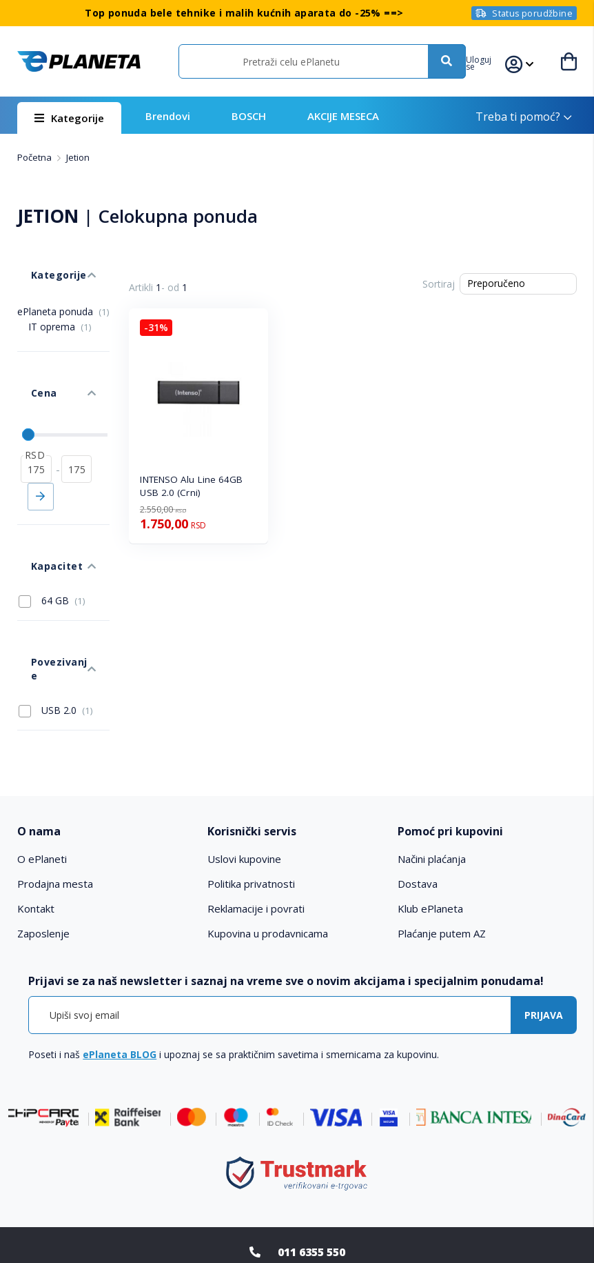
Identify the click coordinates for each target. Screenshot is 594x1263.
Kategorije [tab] (43, 261)
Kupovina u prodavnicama (267, 831)
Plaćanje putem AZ (442, 831)
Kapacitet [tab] (41, 504)
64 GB (52, 532)
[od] (36, 421)
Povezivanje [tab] (46, 579)
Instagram (323, 1203)
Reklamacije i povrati (256, 806)
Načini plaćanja (432, 757)
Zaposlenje (43, 831)
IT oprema (60, 305)
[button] (492, 61)
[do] (76, 421)
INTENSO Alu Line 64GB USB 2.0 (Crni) (191, 486)
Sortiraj (438, 283)
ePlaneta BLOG (119, 951)
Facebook (270, 1203)
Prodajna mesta (55, 781)
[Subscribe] (544, 912)
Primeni (41, 449)
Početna (35, 157)
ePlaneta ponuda (63, 290)
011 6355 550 (311, 1149)
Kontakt (35, 806)
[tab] (106, 729)
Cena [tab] (29, 359)
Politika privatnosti (251, 781)
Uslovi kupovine (244, 757)
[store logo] (78, 61)
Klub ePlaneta (430, 806)
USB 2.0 (56, 608)
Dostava (418, 781)
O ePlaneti (42, 757)
